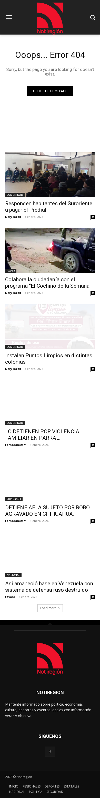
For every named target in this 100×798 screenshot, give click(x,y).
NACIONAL (13, 575)
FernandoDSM (15, 445)
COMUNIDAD (15, 195)
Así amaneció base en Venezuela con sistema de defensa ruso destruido (49, 586)
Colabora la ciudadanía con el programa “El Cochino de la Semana (47, 282)
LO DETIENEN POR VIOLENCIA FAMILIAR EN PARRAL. (42, 434)
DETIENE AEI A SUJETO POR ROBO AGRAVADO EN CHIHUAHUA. (47, 510)
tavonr (10, 597)
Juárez (11, 271)
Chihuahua (14, 499)
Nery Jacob (13, 217)
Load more (50, 608)
